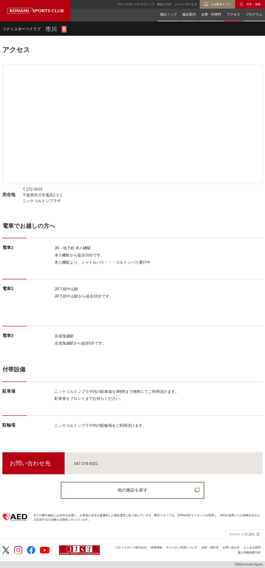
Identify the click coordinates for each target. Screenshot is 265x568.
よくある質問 (252, 547)
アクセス (233, 14)
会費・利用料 (211, 14)
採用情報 (156, 547)
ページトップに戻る (242, 534)
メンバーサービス (185, 4)
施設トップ (168, 14)
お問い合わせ (231, 547)
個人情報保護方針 (249, 552)
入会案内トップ (221, 4)
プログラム (254, 14)
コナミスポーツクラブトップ (135, 4)
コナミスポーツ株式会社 (131, 547)
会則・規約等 (210, 547)
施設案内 (189, 14)
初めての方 (164, 4)
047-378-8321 (86, 464)
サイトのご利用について (182, 547)
